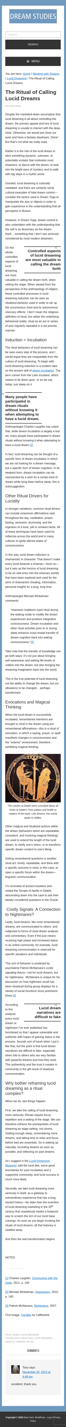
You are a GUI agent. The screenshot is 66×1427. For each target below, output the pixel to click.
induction (27, 1338)
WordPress (40, 1417)
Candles (26, 1314)
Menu (36, 61)
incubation (47, 370)
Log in (50, 1417)
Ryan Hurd (29, 1417)
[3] (14, 995)
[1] (31, 445)
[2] (32, 642)
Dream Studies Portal (33, 16)
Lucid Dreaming (30, 1335)
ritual (30, 1342)
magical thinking (15, 1342)
